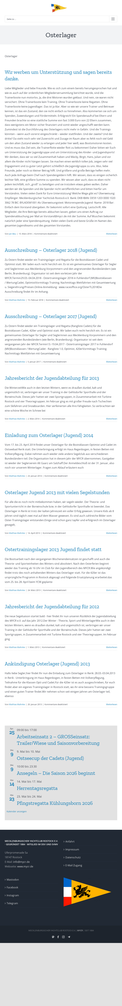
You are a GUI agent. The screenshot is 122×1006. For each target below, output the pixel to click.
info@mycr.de (21, 862)
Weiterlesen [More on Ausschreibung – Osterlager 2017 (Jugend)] (111, 361)
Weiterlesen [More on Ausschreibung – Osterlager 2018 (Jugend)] (111, 299)
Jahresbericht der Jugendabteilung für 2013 (52, 378)
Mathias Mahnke (17, 299)
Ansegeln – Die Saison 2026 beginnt (56, 773)
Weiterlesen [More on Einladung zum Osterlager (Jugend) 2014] (111, 475)
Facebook (12, 887)
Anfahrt (70, 841)
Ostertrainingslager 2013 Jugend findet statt (53, 549)
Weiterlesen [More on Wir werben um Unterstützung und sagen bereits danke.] (111, 233)
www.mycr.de (25, 866)
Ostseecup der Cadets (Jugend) (50, 758)
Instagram (13, 895)
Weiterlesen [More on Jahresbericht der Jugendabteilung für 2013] (111, 418)
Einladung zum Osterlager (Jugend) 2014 (49, 435)
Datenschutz (73, 857)
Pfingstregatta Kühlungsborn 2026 (55, 803)
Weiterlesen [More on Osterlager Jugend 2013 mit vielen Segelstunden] (111, 533)
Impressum (72, 849)
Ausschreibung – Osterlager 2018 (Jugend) (51, 250)
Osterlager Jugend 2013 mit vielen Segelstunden (57, 492)
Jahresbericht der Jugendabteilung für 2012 (52, 607)
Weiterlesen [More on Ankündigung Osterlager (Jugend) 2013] (111, 704)
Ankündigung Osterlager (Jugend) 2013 (47, 664)
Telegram (12, 903)
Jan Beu (12, 233)
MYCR (80, 930)
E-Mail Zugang (73, 865)
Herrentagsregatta (37, 788)
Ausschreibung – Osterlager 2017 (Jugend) (51, 316)
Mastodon (13, 879)
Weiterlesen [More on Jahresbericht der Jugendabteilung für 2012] (111, 647)
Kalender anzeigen (17, 811)
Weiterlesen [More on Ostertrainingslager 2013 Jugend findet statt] (111, 590)
